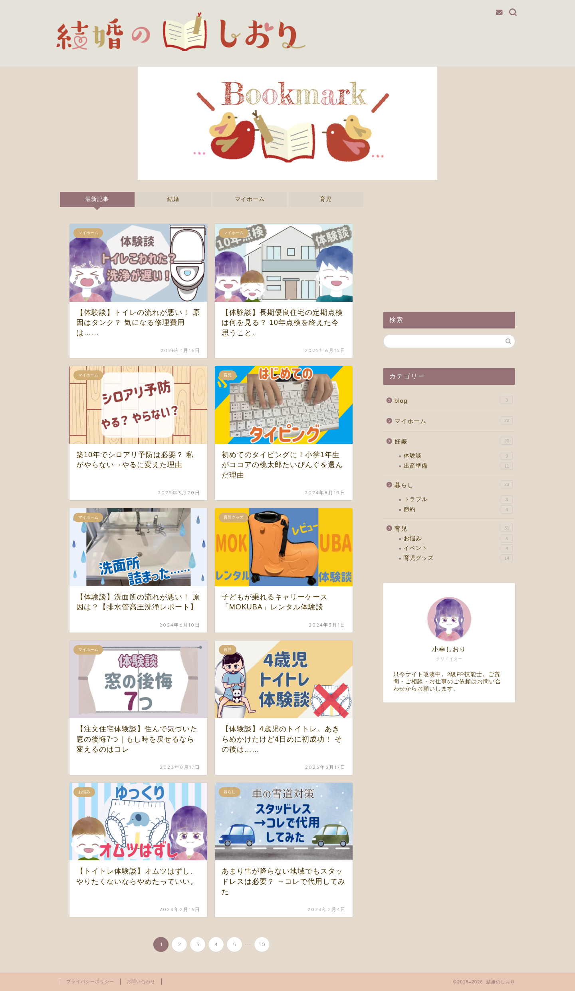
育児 (326, 199)
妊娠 (454, 441)
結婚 (173, 199)
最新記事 (97, 199)
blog (454, 400)
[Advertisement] (449, 242)
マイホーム (250, 199)
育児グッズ (458, 558)
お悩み (458, 539)
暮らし (454, 484)
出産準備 (458, 466)
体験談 (458, 456)
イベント (458, 548)
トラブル (458, 499)
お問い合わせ (141, 981)
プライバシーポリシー (90, 981)
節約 (458, 509)
